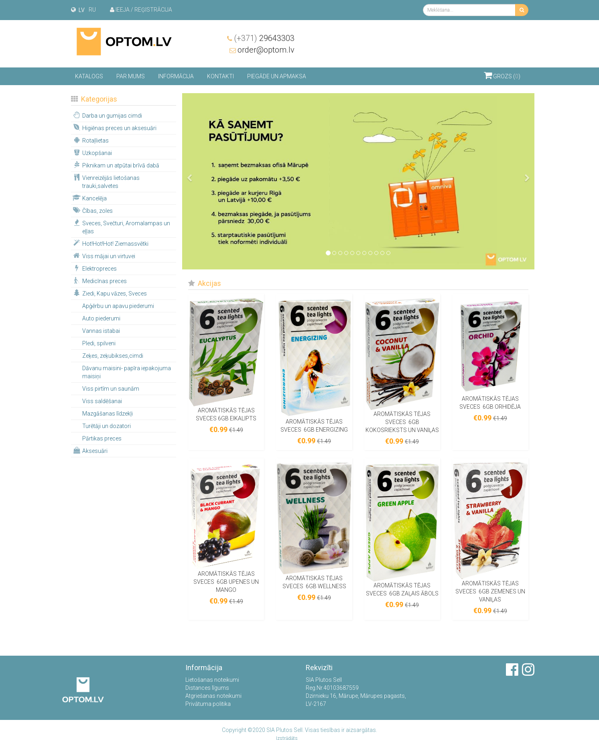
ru (92, 9)
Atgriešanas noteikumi (213, 696)
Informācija (176, 76)
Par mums (130, 76)
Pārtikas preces (102, 438)
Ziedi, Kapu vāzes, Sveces (109, 292)
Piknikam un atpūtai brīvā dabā (115, 164)
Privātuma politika (208, 704)
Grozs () (502, 74)
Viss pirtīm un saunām (110, 388)
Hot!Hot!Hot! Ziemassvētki (110, 243)
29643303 (498, 38)
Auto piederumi (101, 318)
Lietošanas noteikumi (212, 680)
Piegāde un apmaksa (276, 76)
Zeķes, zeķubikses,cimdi (112, 355)
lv (82, 10)
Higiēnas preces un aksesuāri (114, 127)
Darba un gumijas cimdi (107, 114)
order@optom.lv (499, 49)
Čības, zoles (92, 210)
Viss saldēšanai (102, 401)
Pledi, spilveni (99, 343)
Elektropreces (94, 267)
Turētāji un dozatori (106, 425)
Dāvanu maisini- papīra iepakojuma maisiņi (126, 372)
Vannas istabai (101, 330)
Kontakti (220, 76)
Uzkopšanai (92, 152)
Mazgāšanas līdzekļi (107, 413)
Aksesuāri (90, 450)
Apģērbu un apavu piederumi (118, 305)
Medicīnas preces (99, 280)
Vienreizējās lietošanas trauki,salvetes (106, 181)
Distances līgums (207, 688)
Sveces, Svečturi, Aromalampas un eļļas (121, 226)
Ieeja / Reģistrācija (141, 9)
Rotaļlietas (90, 139)
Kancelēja (89, 197)
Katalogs (89, 76)
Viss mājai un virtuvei (103, 255)
